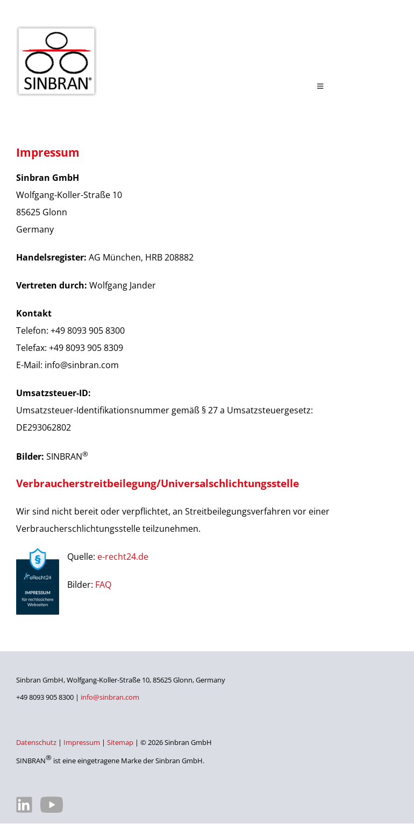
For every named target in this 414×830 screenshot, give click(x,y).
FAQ (103, 584)
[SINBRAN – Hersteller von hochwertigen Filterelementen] (56, 30)
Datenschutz (36, 742)
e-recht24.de (122, 556)
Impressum (81, 742)
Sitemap (120, 742)
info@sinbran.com (110, 697)
